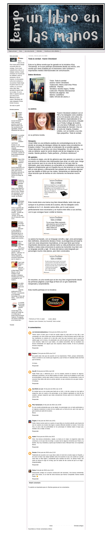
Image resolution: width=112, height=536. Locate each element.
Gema (34, 470)
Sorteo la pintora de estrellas (21, 182)
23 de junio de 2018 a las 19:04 (52, 404)
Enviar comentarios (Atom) (44, 529)
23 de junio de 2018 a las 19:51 (46, 420)
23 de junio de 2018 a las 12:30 (53, 389)
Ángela (34, 420)
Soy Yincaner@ (48, 321)
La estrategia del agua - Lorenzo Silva (21, 203)
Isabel (34, 436)
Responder (35, 348)
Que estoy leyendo (29, 51)
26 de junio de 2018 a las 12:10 (46, 452)
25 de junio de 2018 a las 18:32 (45, 436)
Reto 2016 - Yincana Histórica (21, 161)
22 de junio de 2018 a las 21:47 (46, 353)
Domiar (34, 452)
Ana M (34, 371)
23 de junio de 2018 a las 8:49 (45, 371)
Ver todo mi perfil (15, 105)
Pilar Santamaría (37, 404)
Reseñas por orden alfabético (51, 51)
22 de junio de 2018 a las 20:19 (57, 332)
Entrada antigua (78, 525)
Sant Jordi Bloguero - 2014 (21, 264)
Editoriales (39, 51)
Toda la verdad (56, 321)
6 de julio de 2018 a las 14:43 (44, 470)
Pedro (21, 58)
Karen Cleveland (39, 321)
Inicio (50, 525)
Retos (20, 51)
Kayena (34, 353)
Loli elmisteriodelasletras (40, 332)
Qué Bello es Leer (37, 389)
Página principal (13, 51)
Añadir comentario (34, 482)
